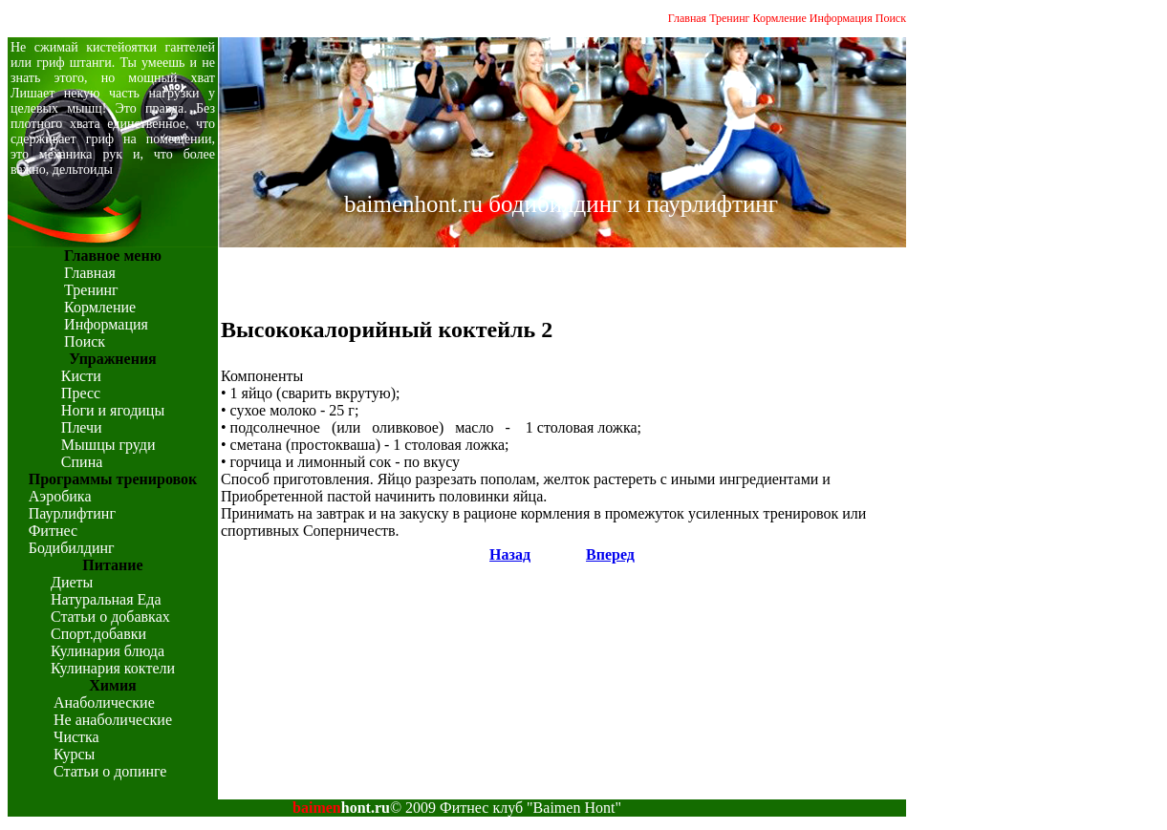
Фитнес (53, 530)
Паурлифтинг (72, 513)
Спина (81, 462)
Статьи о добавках (110, 616)
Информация (841, 18)
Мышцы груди (108, 444)
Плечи (81, 427)
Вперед (610, 554)
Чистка (76, 737)
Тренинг (729, 18)
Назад (509, 554)
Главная (687, 18)
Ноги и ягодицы (112, 410)
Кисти (81, 376)
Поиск (890, 18)
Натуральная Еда (106, 599)
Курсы (74, 754)
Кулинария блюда (107, 651)
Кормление (780, 18)
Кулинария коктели (113, 668)
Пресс (80, 393)
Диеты (72, 582)
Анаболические (104, 702)
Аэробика (60, 496)
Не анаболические (113, 720)
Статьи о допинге (110, 771)
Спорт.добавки (98, 634)
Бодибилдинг (72, 548)
